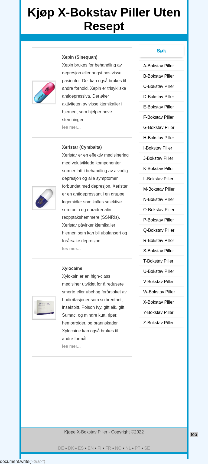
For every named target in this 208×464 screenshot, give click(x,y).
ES (81, 448)
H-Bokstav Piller (158, 137)
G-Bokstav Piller (158, 127)
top (194, 434)
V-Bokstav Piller (158, 281)
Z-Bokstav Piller (158, 322)
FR (108, 448)
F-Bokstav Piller (158, 117)
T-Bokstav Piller (158, 261)
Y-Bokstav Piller (158, 312)
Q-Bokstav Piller (158, 230)
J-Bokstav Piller (158, 158)
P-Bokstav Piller (158, 220)
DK (71, 448)
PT (137, 448)
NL (128, 448)
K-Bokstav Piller (158, 168)
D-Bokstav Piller (158, 96)
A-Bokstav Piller (158, 66)
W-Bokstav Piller (159, 292)
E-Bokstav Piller (158, 107)
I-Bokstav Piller (157, 148)
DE (61, 448)
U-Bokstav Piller (158, 271)
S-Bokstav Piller (158, 250)
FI (99, 448)
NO (118, 448)
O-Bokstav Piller (158, 209)
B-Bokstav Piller (158, 76)
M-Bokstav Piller (159, 189)
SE (147, 448)
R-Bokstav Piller (158, 240)
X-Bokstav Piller (158, 302)
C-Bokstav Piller (158, 86)
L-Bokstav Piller (158, 179)
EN (91, 448)
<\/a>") (38, 461)
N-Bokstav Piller (158, 199)
